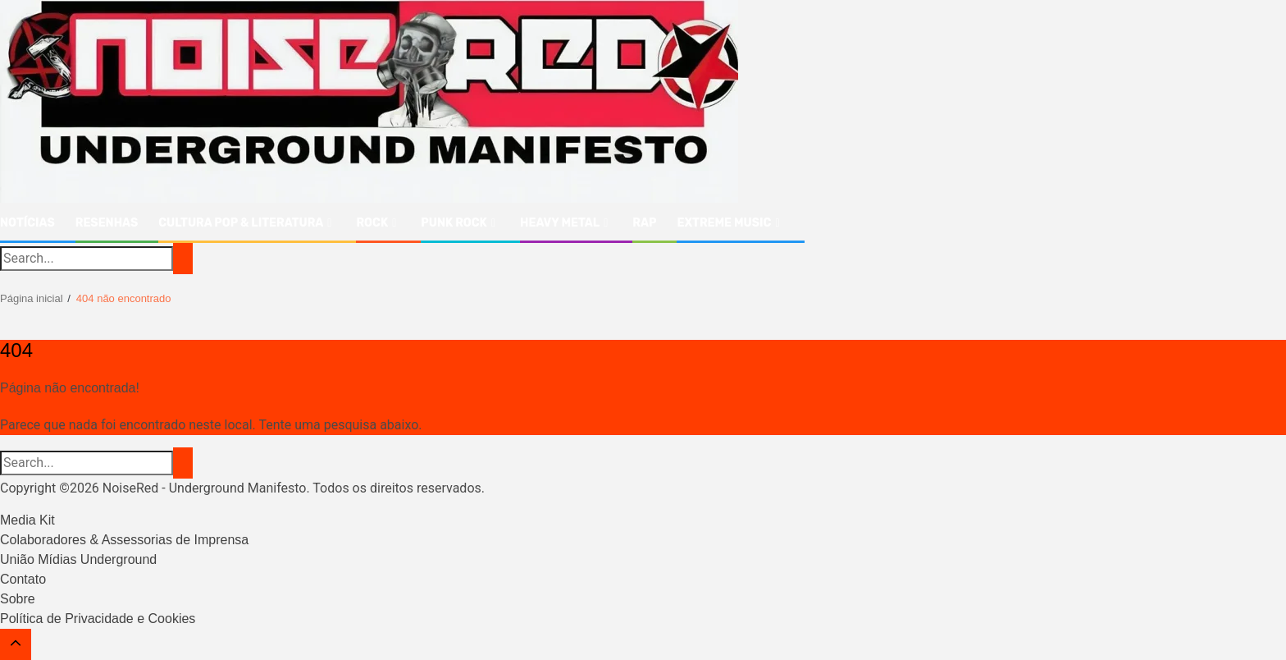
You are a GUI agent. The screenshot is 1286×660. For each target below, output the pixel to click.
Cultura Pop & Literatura (240, 223)
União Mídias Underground (78, 559)
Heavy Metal (560, 223)
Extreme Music (724, 223)
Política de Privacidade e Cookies (97, 619)
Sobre (17, 599)
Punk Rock (454, 223)
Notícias (27, 223)
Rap (644, 223)
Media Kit (27, 520)
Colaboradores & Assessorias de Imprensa (124, 540)
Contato (23, 579)
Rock (372, 223)
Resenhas (106, 223)
